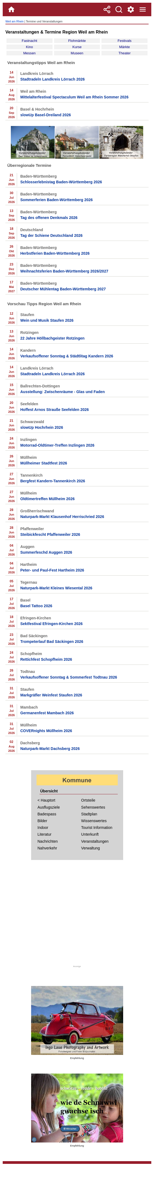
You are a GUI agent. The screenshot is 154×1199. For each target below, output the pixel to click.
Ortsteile (88, 800)
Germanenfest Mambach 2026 (47, 713)
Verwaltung (90, 848)
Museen (77, 53)
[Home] (11, 9)
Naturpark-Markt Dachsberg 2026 (50, 748)
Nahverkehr (47, 848)
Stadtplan (89, 814)
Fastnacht (29, 41)
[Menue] (143, 9)
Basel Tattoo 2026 (36, 606)
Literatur (44, 834)
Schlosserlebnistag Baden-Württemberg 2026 (61, 182)
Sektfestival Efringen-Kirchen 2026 (51, 624)
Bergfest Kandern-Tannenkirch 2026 (52, 481)
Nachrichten (48, 841)
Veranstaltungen (95, 841)
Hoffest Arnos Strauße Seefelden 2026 (54, 409)
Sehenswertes (93, 807)
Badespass (47, 814)
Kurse (76, 47)
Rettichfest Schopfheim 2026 (46, 659)
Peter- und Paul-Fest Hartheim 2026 (52, 570)
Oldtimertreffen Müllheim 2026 (47, 499)
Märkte (124, 47)
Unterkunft (90, 834)
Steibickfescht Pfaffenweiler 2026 (50, 534)
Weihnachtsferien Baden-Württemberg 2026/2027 (64, 271)
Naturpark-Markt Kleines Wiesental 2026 (56, 588)
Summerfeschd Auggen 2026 (46, 552)
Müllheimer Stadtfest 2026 (43, 463)
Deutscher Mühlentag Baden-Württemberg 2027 (63, 289)
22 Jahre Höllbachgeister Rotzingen (52, 338)
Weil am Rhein (14, 21)
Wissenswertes (94, 821)
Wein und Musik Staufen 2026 (47, 320)
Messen (29, 53)
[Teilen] (107, 9)
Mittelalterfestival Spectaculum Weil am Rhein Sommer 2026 (74, 97)
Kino (29, 47)
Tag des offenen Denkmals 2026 (48, 217)
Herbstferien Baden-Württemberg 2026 (55, 253)
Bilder (42, 821)
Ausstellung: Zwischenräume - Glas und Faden (62, 392)
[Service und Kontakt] (131, 9)
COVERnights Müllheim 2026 (46, 731)
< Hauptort (46, 800)
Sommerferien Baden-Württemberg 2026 (56, 200)
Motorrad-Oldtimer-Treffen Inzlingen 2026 (57, 445)
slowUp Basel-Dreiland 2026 (45, 115)
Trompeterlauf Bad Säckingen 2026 (51, 641)
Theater (125, 53)
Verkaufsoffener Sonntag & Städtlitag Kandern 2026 (66, 356)
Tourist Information (96, 827)
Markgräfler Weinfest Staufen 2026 (51, 695)
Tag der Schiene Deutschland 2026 (51, 235)
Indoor (43, 827)
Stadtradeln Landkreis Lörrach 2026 (52, 79)
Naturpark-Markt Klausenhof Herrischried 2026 (62, 516)
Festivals (124, 41)
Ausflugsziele (49, 807)
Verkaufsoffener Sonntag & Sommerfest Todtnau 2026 (68, 677)
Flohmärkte (77, 41)
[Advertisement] (77, 915)
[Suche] (119, 9)
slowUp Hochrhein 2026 (41, 427)
